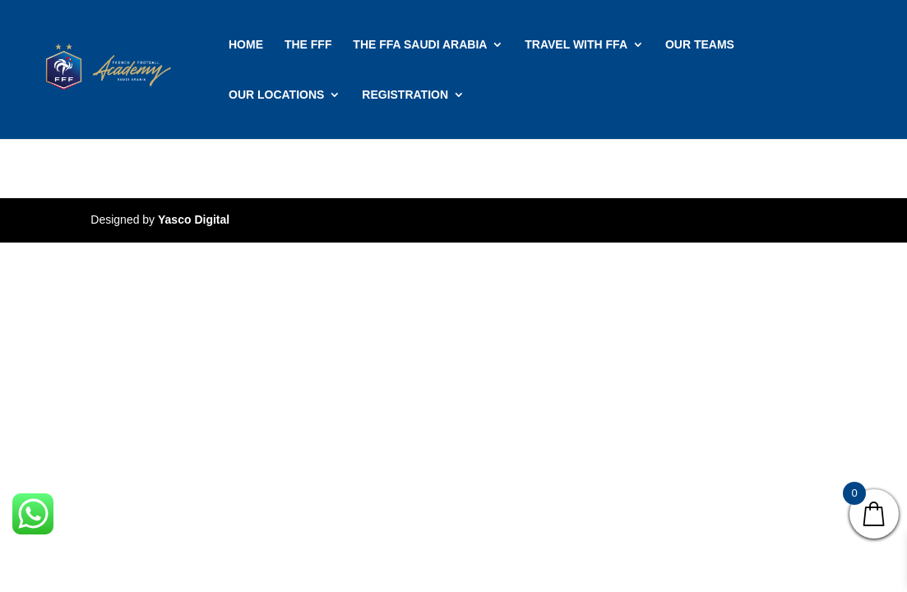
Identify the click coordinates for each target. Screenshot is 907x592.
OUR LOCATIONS (276, 95)
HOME (246, 45)
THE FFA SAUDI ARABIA (420, 45)
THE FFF (308, 45)
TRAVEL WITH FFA (576, 45)
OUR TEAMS (699, 45)
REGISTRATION (405, 95)
